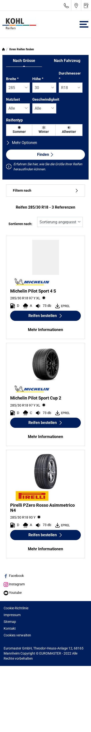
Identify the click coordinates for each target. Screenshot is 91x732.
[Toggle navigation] (84, 24)
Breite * (12, 79)
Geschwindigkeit (45, 99)
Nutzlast (13, 99)
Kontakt (10, 628)
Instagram (14, 584)
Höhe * (37, 79)
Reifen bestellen (45, 315)
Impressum (12, 615)
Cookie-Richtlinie (16, 608)
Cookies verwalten (17, 635)
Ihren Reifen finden (21, 49)
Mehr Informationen (45, 329)
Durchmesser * (70, 76)
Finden (45, 154)
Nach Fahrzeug (67, 60)
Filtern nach (45, 191)
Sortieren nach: (20, 224)
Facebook (14, 576)
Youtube (13, 593)
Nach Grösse (24, 60)
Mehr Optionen (21, 142)
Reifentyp (14, 120)
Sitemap (10, 622)
